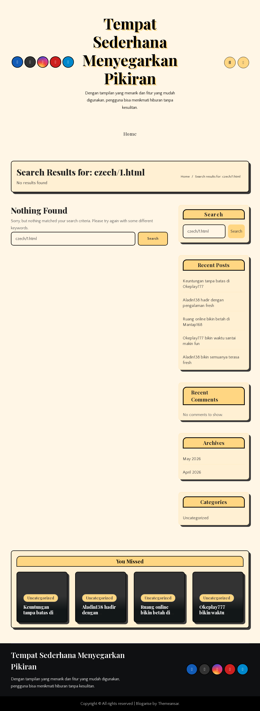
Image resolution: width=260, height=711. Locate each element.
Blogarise (144, 703)
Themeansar (168, 703)
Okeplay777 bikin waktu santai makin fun (217, 612)
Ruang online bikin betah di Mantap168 (155, 612)
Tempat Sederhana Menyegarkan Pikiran (130, 50)
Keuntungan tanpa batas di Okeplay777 (38, 612)
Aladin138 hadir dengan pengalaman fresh (99, 615)
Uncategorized (40, 597)
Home (130, 134)
